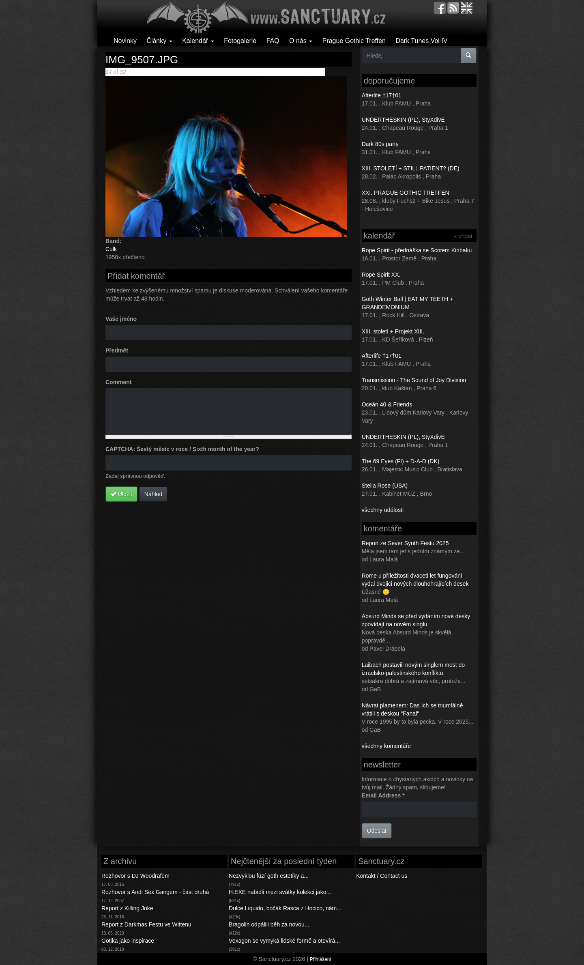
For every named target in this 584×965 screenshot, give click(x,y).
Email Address (383, 795)
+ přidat (462, 236)
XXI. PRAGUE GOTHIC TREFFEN (405, 192)
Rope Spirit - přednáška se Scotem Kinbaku (417, 250)
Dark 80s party (380, 144)
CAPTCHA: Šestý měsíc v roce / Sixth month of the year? (182, 449)
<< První (165, 72)
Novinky (125, 40)
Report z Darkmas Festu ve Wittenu (146, 924)
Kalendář (198, 40)
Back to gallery (306, 72)
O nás (300, 40)
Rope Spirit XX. (381, 274)
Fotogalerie (240, 40)
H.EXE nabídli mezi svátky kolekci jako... (280, 892)
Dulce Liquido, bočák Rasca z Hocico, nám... (285, 908)
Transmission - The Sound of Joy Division (414, 380)
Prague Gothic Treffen (354, 40)
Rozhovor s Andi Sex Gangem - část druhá (155, 892)
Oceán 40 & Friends (387, 404)
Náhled (153, 494)
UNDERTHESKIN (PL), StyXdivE (403, 119)
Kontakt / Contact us (381, 876)
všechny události (383, 510)
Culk (111, 249)
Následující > (231, 72)
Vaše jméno (121, 319)
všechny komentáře (386, 746)
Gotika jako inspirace (127, 940)
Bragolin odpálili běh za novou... (269, 924)
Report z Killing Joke (127, 908)
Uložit (121, 494)
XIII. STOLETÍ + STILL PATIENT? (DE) (410, 168)
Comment (118, 382)
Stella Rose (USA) (385, 485)
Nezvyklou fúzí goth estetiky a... (269, 876)
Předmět (116, 350)
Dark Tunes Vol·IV (421, 40)
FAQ (272, 40)
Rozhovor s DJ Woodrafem (135, 876)
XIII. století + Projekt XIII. (393, 331)
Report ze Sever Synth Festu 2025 (405, 543)
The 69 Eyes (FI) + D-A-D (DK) (401, 461)
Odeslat (376, 830)
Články (159, 40)
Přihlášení (320, 959)
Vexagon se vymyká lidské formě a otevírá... (284, 940)
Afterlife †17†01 (382, 95)
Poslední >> (263, 72)
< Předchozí (191, 72)
